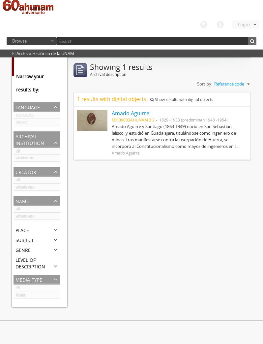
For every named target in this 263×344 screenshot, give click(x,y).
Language (203, 25)
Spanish (22, 123)
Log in (244, 24)
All (18, 152)
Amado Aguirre (27, 188)
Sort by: (204, 84)
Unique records (28, 116)
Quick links (220, 25)
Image (21, 295)
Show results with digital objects (181, 99)
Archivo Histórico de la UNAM (38, 159)
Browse (19, 41)
